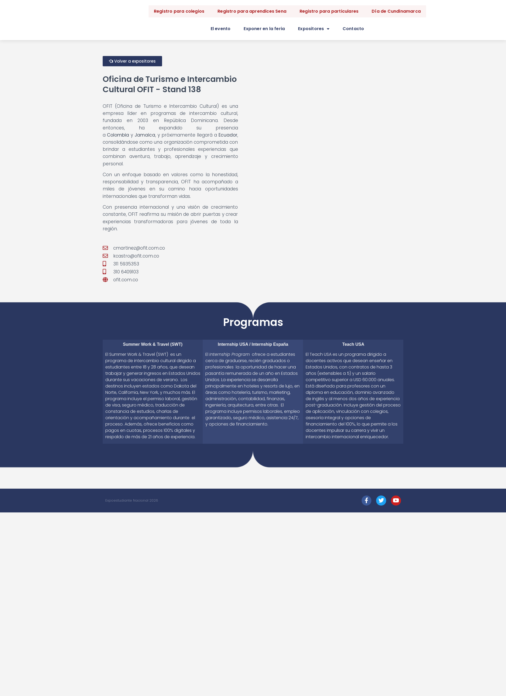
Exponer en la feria (264, 29)
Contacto (353, 29)
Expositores (313, 29)
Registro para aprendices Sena (251, 11)
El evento (221, 29)
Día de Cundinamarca (396, 11)
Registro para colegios (179, 11)
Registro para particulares (329, 11)
